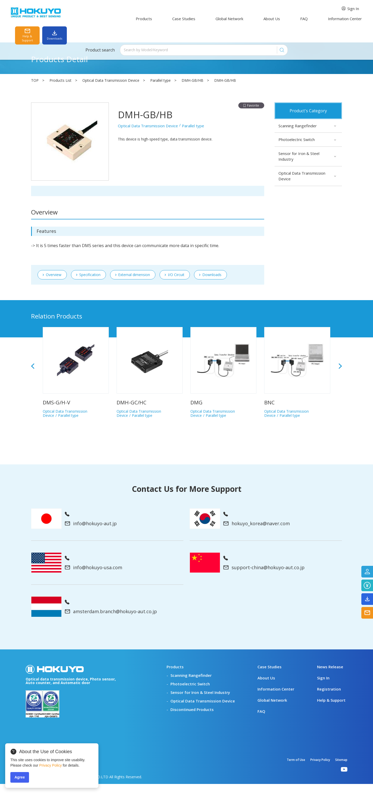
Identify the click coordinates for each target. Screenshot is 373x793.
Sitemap (341, 769)
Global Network (197, 18)
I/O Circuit (176, 195)
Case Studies (159, 18)
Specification (90, 195)
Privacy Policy (320, 769)
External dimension (134, 195)
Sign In (264, 8)
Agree (20, 777)
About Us (231, 18)
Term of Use (296, 769)
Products (127, 18)
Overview (53, 283)
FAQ (256, 18)
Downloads (211, 195)
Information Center (289, 18)
